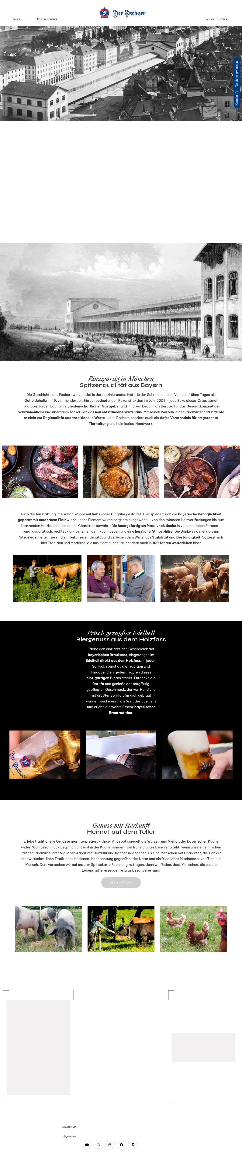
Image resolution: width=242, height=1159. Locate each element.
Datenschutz (69, 1127)
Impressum (69, 1136)
